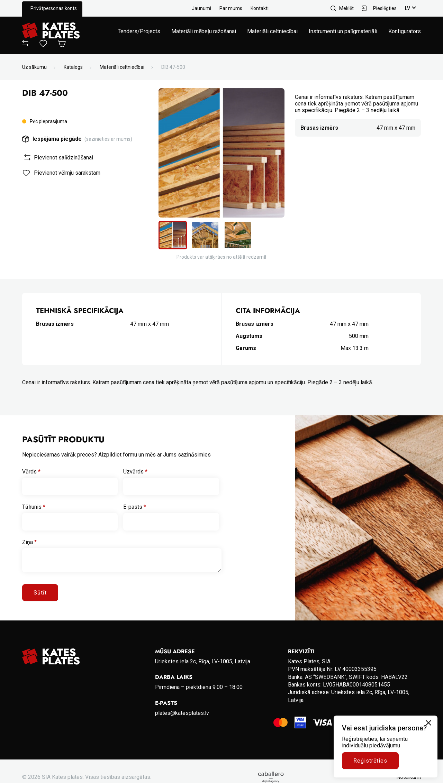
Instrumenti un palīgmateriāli (343, 31)
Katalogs (73, 67)
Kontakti (260, 8)
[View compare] (25, 44)
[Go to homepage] (51, 31)
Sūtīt (40, 592)
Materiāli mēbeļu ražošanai (203, 31)
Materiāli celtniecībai (272, 31)
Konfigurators (404, 31)
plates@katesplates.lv (182, 713)
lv (407, 8)
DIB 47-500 (173, 67)
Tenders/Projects (139, 31)
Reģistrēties (370, 760)
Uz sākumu (34, 67)
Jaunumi (201, 8)
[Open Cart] (62, 44)
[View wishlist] (43, 45)
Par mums (230, 8)
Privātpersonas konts (53, 8)
